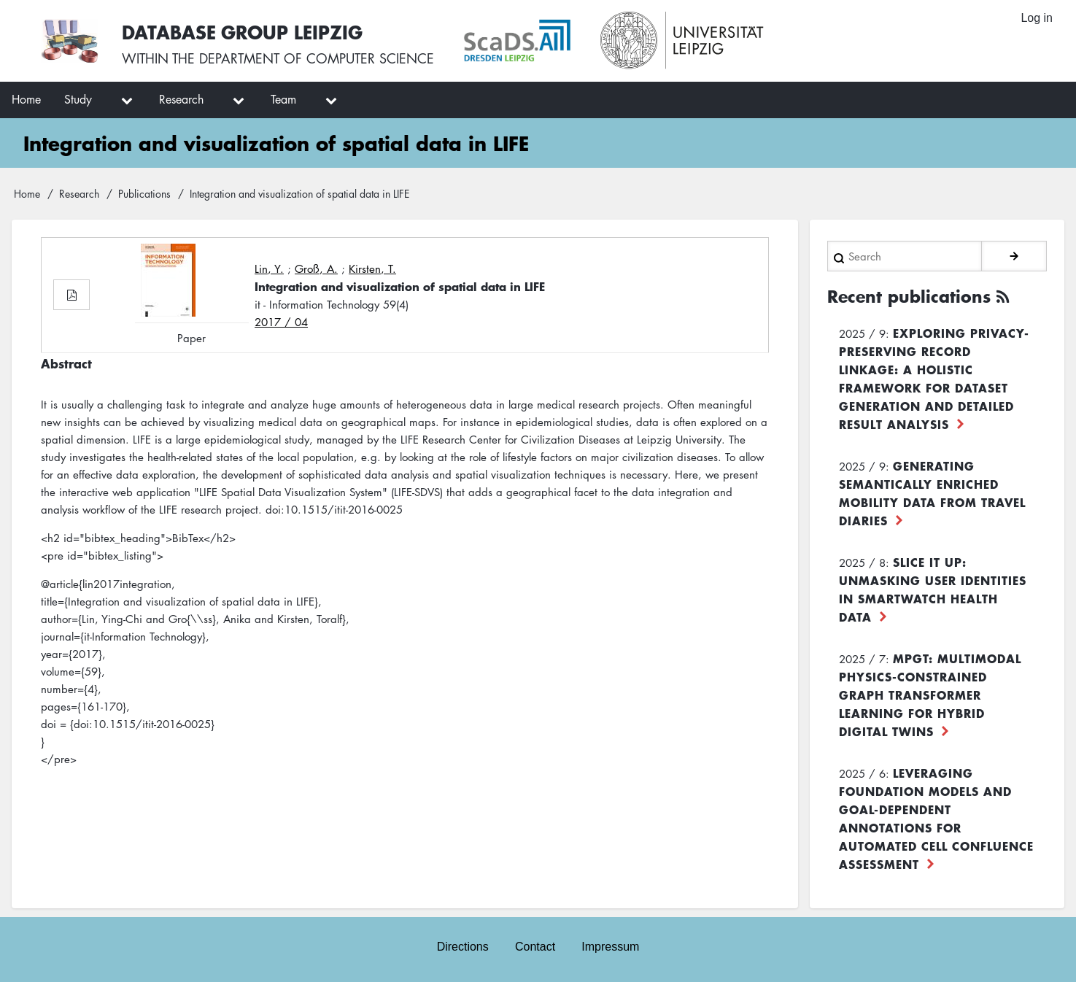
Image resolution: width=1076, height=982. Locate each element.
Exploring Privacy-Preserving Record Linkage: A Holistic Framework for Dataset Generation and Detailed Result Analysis (934, 378)
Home (27, 193)
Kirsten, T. (372, 268)
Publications (144, 193)
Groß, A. (316, 268)
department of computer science (316, 58)
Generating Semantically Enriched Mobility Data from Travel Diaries (932, 493)
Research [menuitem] (181, 99)
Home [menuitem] (26, 99)
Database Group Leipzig (242, 31)
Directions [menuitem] (463, 946)
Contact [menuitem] (535, 946)
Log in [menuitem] (1037, 18)
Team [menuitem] (283, 99)
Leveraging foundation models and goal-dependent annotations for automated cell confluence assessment (936, 818)
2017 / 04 (281, 321)
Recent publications (909, 296)
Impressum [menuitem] (610, 946)
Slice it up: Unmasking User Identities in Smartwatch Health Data (932, 589)
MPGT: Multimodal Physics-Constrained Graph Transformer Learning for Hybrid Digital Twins (930, 694)
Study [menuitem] (78, 99)
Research (79, 193)
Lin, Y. (269, 268)
